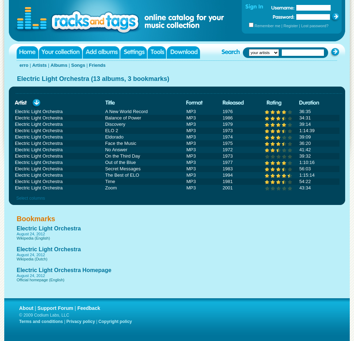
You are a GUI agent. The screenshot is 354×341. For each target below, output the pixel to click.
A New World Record (126, 111)
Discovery (115, 124)
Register (291, 26)
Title (110, 103)
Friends (97, 65)
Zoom (111, 187)
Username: (283, 8)
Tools (157, 52)
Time (110, 181)
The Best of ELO (122, 175)
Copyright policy (115, 321)
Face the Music (120, 143)
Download (183, 52)
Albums (59, 65)
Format (194, 103)
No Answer (116, 149)
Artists (39, 65)
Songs (78, 65)
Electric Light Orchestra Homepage (64, 270)
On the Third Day (122, 156)
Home (27, 52)
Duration (309, 103)
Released (233, 103)
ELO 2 (111, 130)
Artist (21, 103)
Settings (133, 52)
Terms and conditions (41, 321)
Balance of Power (123, 117)
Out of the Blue (120, 162)
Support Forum (55, 308)
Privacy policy (81, 321)
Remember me (267, 26)
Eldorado (114, 137)
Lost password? (315, 26)
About (26, 308)
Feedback (88, 308)
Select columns (30, 198)
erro (23, 65)
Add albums (101, 52)
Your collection (60, 52)
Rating (274, 103)
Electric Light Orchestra (49, 228)
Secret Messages (123, 168)
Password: (284, 17)
